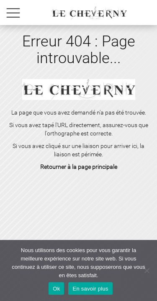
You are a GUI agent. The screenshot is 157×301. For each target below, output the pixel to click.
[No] (146, 270)
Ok (56, 289)
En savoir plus (90, 289)
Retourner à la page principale (78, 166)
